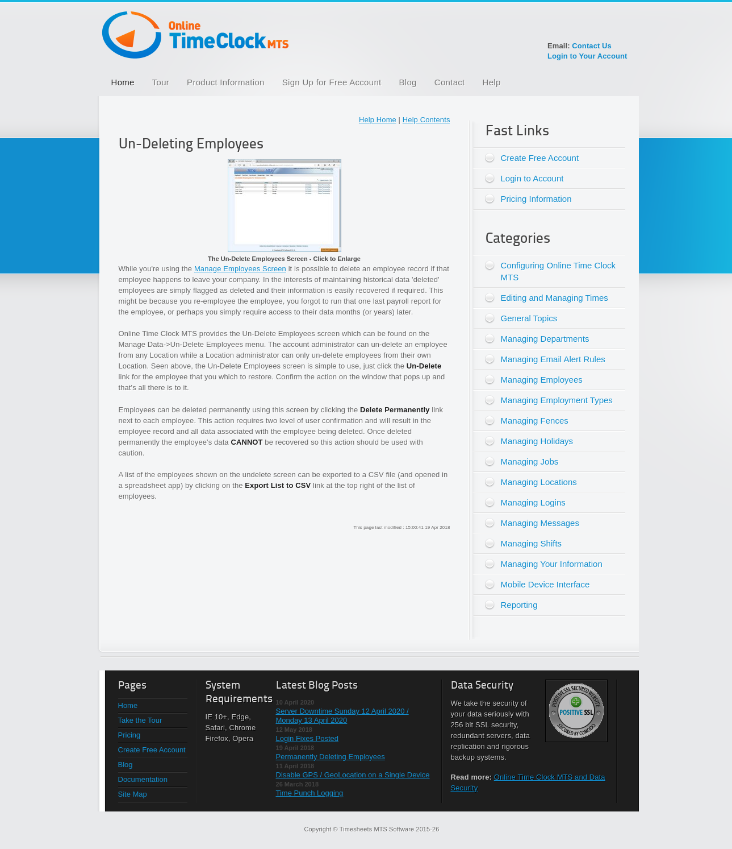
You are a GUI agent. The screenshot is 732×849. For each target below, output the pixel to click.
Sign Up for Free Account (332, 82)
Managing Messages (540, 523)
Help (492, 82)
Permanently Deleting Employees (330, 756)
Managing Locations (539, 482)
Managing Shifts (531, 543)
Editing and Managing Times (554, 298)
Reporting (519, 605)
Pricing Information (536, 199)
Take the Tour (140, 720)
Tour (160, 82)
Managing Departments (545, 338)
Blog (408, 82)
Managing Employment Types (557, 400)
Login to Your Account (587, 56)
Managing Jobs (530, 461)
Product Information (226, 82)
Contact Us (592, 46)
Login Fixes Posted (307, 738)
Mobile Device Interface (545, 584)
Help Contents (426, 119)
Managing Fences (534, 420)
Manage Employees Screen (240, 268)
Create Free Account (540, 158)
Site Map (132, 794)
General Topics (529, 318)
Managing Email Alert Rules (553, 359)
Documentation (143, 779)
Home (123, 82)
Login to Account (532, 178)
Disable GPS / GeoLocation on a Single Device (353, 775)
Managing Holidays (537, 441)
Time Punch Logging (310, 793)
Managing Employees (542, 379)
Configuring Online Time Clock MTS (558, 271)
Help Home (377, 119)
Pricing (129, 735)
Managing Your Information (552, 564)
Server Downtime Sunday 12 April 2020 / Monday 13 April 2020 (342, 715)
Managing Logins (533, 502)
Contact (449, 82)
